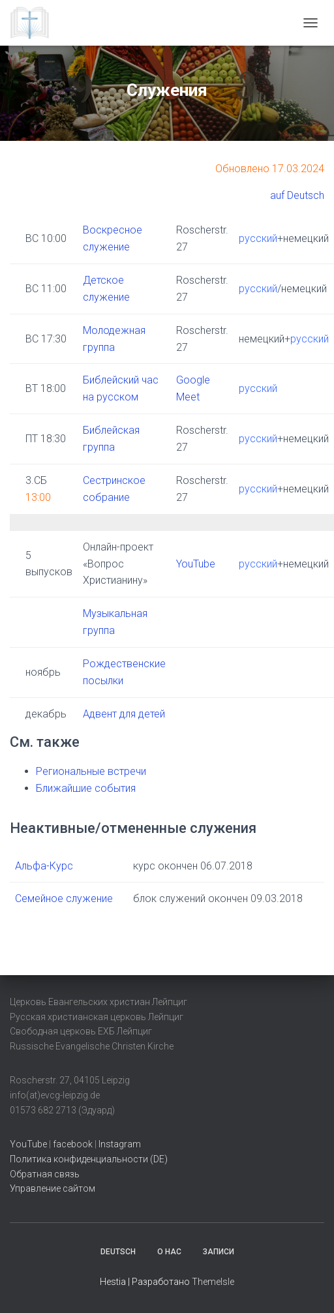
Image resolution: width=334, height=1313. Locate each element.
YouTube (195, 564)
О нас (169, 1251)
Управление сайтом (52, 1188)
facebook (73, 1144)
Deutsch (118, 1251)
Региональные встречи (91, 771)
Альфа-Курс (44, 866)
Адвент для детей (124, 714)
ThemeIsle (213, 1281)
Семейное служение (64, 898)
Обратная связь (45, 1174)
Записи (218, 1251)
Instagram (120, 1144)
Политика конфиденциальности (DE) (89, 1159)
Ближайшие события (86, 788)
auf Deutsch (297, 195)
